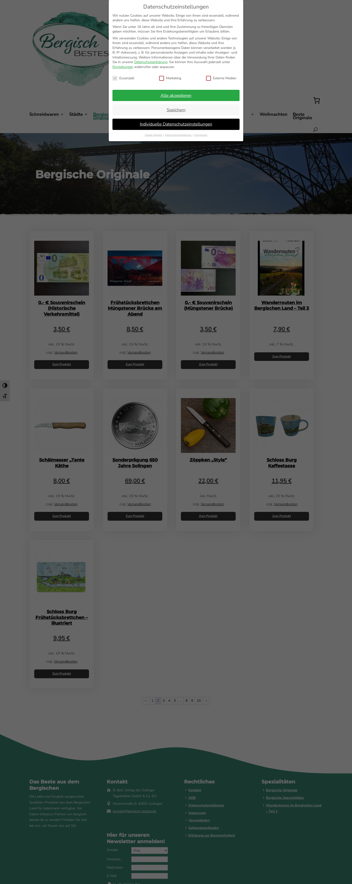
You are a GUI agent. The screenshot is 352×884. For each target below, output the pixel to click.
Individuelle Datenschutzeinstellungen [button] (176, 124)
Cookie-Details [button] (154, 135)
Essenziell (123, 78)
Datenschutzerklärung (150, 62)
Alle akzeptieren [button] (176, 95)
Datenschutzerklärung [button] (178, 135)
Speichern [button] (176, 110)
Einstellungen (122, 67)
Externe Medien (221, 78)
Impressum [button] (200, 135)
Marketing (170, 78)
